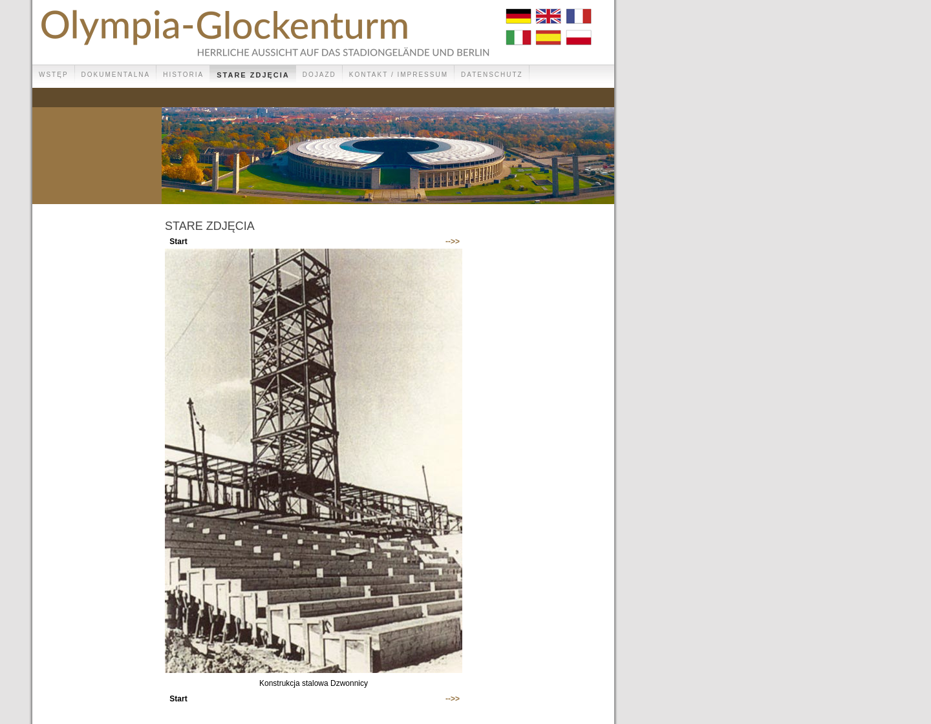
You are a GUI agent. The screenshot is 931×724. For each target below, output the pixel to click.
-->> (452, 241)
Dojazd (319, 74)
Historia (183, 74)
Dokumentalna (116, 74)
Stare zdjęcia (253, 75)
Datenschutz (492, 74)
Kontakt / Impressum (398, 74)
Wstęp (54, 74)
